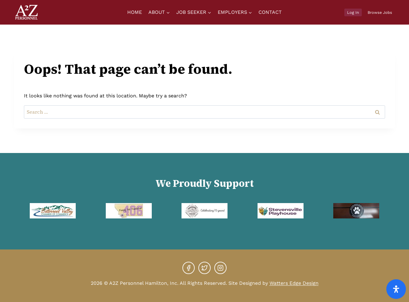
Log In (353, 12)
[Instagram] (220, 268)
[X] (204, 268)
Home (134, 12)
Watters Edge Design (294, 283)
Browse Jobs (380, 12)
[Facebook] (188, 268)
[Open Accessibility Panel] (396, 289)
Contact (270, 12)
